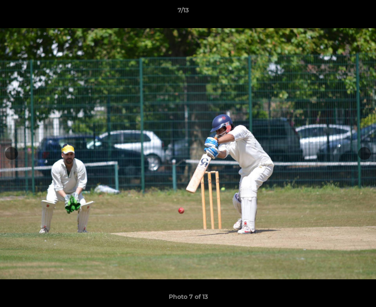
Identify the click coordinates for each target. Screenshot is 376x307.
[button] (340, 12)
